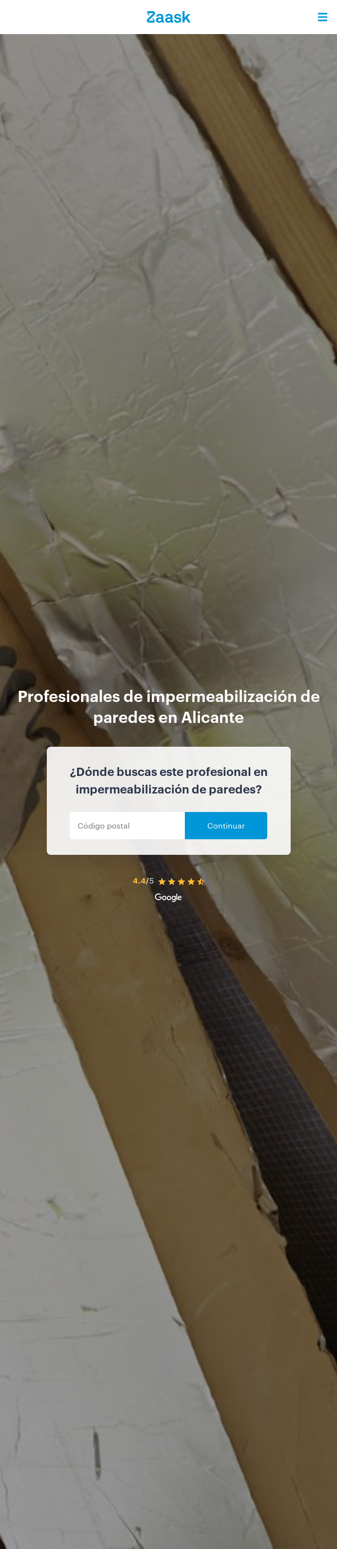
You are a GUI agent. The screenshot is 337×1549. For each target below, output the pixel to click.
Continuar (226, 825)
